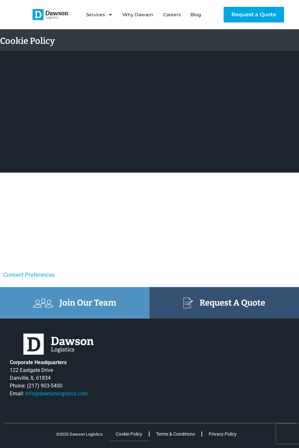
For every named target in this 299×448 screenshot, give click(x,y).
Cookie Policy (129, 434)
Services (99, 14)
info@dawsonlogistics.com (56, 393)
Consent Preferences (29, 274)
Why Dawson (138, 15)
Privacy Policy (223, 434)
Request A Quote (232, 303)
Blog (195, 15)
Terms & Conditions (175, 434)
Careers (172, 15)
